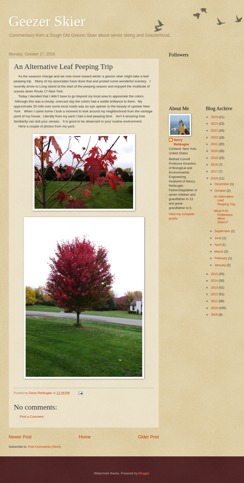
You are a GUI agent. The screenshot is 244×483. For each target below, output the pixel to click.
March (219, 251)
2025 (215, 117)
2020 (215, 151)
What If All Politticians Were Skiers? (223, 216)
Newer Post (20, 436)
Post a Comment (32, 416)
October (220, 190)
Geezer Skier (47, 21)
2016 (215, 178)
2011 (215, 301)
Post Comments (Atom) (44, 446)
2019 (215, 158)
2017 (215, 171)
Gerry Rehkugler (181, 142)
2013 (215, 287)
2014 (215, 280)
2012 (215, 294)
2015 (215, 274)
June (218, 238)
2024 (215, 123)
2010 (215, 308)
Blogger (144, 473)
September (222, 231)
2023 (215, 130)
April (218, 244)
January (220, 265)
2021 (215, 144)
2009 (215, 314)
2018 (215, 164)
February (221, 258)
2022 (215, 137)
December (222, 184)
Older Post (148, 436)
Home (85, 436)
